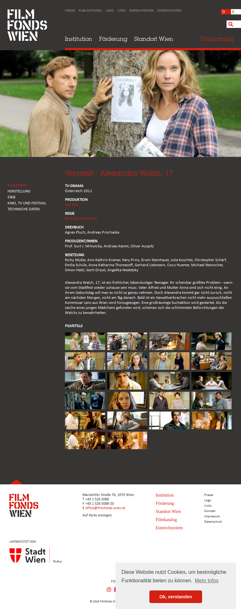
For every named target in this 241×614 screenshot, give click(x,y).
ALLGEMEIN (17, 185)
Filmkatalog (166, 519)
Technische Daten (24, 209)
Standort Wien (153, 38)
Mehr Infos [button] (207, 580)
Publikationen (90, 11)
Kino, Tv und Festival (27, 203)
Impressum (212, 516)
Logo (109, 11)
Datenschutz (213, 522)
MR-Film (72, 205)
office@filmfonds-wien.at (105, 508)
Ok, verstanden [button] (175, 596)
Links (121, 11)
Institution (78, 38)
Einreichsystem (169, 11)
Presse (70, 11)
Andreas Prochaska (81, 219)
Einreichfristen (141, 11)
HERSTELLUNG (19, 191)
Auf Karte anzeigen (97, 515)
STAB (11, 197)
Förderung (113, 38)
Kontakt (210, 511)
